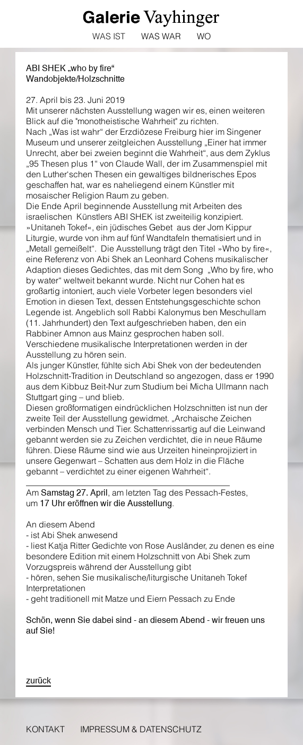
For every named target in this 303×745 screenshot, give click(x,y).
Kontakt (45, 729)
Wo (204, 36)
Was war (161, 36)
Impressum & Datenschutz (141, 729)
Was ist (108, 36)
